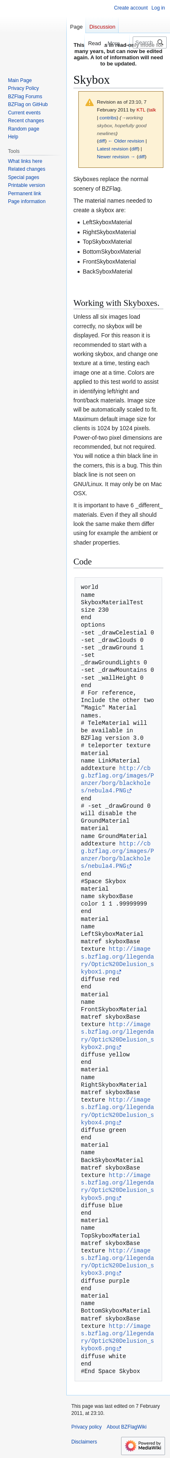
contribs (108, 117)
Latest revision (113, 148)
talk (152, 109)
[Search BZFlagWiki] (150, 42)
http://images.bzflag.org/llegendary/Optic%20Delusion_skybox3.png (117, 1262)
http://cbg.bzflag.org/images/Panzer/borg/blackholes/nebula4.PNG (117, 779)
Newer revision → (116, 156)
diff (102, 140)
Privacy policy (86, 1427)
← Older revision (126, 140)
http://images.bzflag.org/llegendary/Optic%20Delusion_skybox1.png (117, 960)
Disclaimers (84, 1442)
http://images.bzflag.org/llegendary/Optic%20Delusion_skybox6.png (117, 1337)
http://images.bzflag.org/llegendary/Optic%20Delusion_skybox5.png (117, 1186)
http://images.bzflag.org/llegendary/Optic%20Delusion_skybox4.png (117, 1111)
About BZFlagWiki (126, 1427)
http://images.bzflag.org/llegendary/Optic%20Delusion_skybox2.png (117, 1035)
